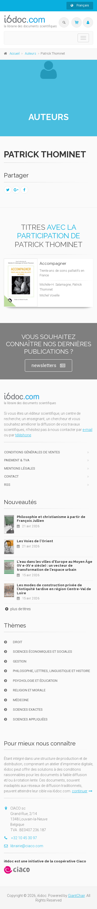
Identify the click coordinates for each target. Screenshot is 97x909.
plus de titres (17, 609)
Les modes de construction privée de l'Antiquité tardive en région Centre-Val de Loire (54, 589)
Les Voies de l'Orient (35, 541)
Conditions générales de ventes (32, 452)
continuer (82, 791)
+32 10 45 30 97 (20, 838)
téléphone (23, 435)
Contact (11, 476)
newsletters (48, 366)
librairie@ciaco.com (23, 846)
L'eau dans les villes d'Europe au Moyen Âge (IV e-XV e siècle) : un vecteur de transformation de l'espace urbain (54, 566)
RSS (7, 485)
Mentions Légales (19, 468)
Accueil (15, 53)
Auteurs (30, 53)
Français (80, 5)
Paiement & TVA (16, 460)
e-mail (87, 430)
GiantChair (76, 896)
